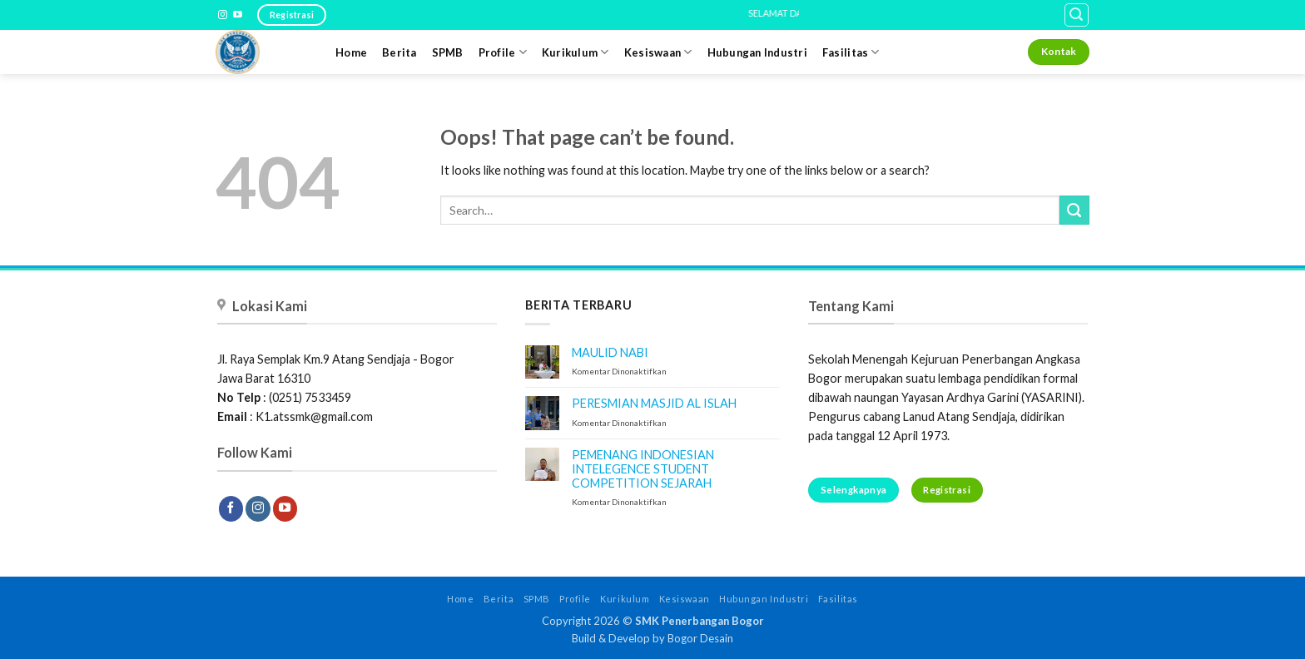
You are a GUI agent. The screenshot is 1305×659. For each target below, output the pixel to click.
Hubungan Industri (757, 52)
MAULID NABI (610, 352)
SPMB (448, 52)
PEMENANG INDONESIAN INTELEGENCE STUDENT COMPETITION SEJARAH (643, 469)
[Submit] (1074, 210)
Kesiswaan (658, 52)
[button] (1076, 15)
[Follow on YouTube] (237, 15)
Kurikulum (575, 52)
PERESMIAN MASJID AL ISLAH (654, 403)
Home (351, 52)
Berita (399, 52)
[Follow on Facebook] (231, 508)
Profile (503, 52)
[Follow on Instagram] (222, 15)
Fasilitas (851, 52)
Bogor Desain (700, 638)
